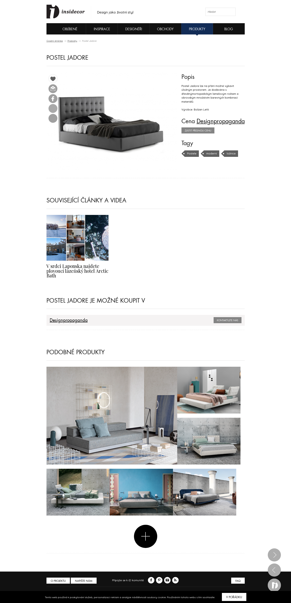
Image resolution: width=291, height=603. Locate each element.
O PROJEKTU (58, 581)
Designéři (133, 29)
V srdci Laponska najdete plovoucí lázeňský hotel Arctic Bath (77, 271)
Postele (191, 153)
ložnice (231, 153)
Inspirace (102, 29)
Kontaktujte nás (227, 320)
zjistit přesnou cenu (198, 130)
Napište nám (83, 581)
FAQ (237, 581)
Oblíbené (63, 28)
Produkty (197, 29)
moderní (211, 153)
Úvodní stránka (54, 41)
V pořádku (234, 597)
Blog (228, 29)
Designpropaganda (221, 121)
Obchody (165, 29)
